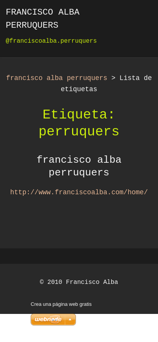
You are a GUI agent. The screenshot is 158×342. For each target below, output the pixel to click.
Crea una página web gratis (61, 304)
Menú (136, 17)
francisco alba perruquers (56, 78)
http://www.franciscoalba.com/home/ (79, 192)
